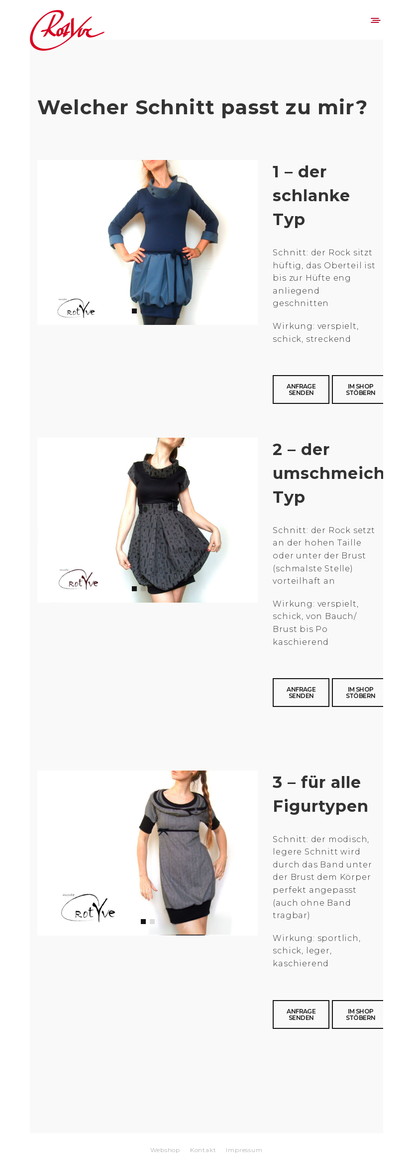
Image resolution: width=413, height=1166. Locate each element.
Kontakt (203, 1150)
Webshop (165, 1150)
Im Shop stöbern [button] (361, 389)
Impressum (244, 1150)
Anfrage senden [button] (301, 389)
